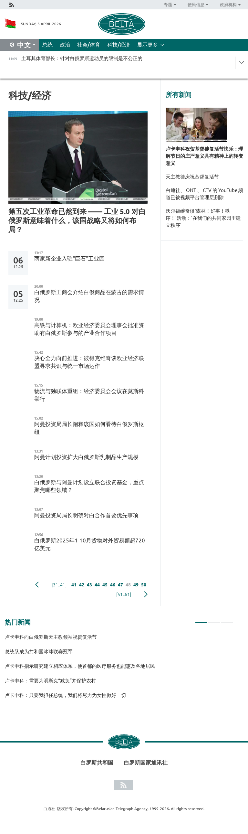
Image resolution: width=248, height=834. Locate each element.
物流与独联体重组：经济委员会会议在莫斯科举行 (89, 395)
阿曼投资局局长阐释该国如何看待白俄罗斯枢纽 (89, 428)
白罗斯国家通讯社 (146, 762)
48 (128, 584)
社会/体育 (88, 45)
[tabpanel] (119, 669)
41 (74, 584)
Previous (37, 585)
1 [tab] (201, 619)
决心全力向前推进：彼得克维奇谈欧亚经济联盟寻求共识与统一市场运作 (89, 362)
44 (97, 584)
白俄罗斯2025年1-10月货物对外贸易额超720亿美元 (89, 544)
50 (143, 584)
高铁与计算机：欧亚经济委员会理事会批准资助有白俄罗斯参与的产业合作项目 (89, 329)
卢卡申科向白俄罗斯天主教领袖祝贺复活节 (51, 637)
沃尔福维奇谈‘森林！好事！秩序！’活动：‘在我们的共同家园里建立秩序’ (203, 218)
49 (136, 584)
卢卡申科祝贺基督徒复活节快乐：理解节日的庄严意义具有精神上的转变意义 (204, 156)
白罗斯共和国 (96, 762)
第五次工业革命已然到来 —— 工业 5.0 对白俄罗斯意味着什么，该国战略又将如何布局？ (77, 220)
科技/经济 (118, 45)
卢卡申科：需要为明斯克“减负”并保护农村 (50, 680)
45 (105, 584)
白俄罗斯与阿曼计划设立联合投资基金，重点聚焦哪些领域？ (89, 486)
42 (81, 584)
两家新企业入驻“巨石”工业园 (69, 258)
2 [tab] (214, 619)
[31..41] (59, 584)
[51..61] (123, 594)
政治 (65, 45)
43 (89, 584)
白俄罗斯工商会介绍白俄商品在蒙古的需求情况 (89, 296)
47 (120, 584)
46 (112, 584)
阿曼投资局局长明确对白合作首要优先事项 (86, 515)
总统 (47, 45)
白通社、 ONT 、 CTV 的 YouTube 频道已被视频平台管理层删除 (204, 193)
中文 (24, 44)
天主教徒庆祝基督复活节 (192, 176)
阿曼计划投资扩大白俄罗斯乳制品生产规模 (86, 457)
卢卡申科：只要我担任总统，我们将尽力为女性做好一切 (65, 695)
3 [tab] (227, 619)
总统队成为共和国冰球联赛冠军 (39, 651)
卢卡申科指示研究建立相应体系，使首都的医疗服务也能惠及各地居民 (80, 666)
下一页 (146, 594)
